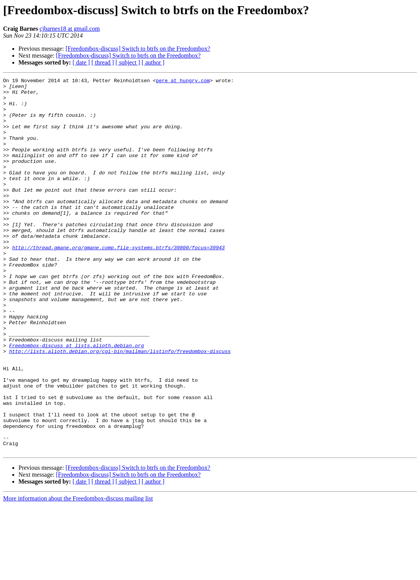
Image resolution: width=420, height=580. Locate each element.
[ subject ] (128, 62)
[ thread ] (102, 62)
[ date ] (81, 62)
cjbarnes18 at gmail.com (70, 28)
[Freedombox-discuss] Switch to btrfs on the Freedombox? (138, 48)
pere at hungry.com (183, 81)
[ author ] (153, 62)
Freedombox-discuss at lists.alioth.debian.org (76, 399)
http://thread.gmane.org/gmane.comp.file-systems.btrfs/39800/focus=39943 (118, 281)
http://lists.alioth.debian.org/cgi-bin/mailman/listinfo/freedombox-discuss (120, 406)
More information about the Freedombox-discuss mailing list (78, 573)
